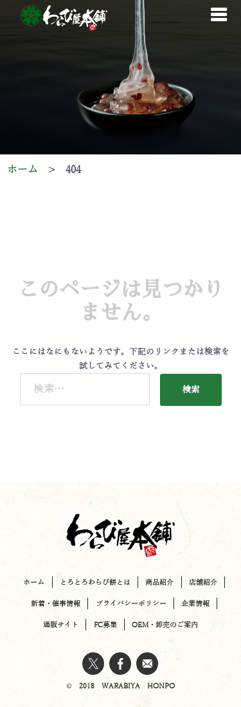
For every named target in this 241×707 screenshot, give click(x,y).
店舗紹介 (203, 582)
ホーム (33, 582)
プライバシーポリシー (131, 603)
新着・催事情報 (55, 603)
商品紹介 (159, 582)
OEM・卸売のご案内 (165, 625)
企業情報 (195, 603)
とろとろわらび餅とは (95, 582)
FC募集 (105, 625)
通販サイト (60, 625)
